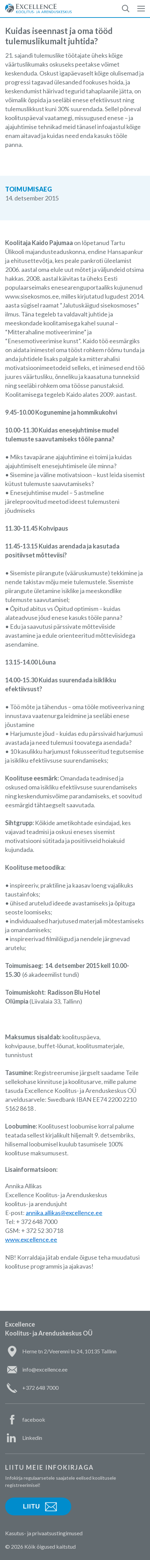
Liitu (31, 1506)
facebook (33, 1419)
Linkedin (32, 1437)
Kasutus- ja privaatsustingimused (44, 1533)
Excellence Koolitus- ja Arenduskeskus (38, 8)
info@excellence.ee (44, 1369)
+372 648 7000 (40, 1387)
